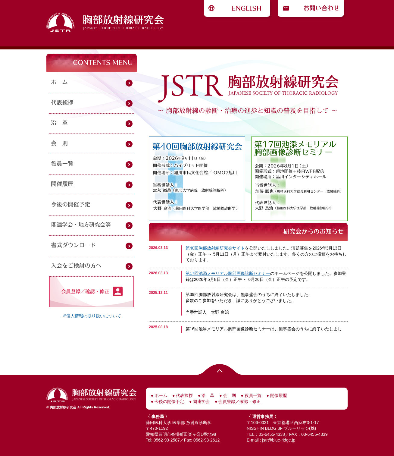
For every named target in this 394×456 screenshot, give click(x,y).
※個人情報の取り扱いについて (91, 315)
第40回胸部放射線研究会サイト (215, 248)
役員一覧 (252, 395)
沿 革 (207, 395)
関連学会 (201, 401)
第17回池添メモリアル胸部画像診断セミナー (228, 273)
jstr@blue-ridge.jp (278, 440)
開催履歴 (278, 395)
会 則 (229, 395)
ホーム (160, 395)
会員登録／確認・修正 (239, 401)
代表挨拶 (184, 395)
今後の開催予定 (168, 401)
